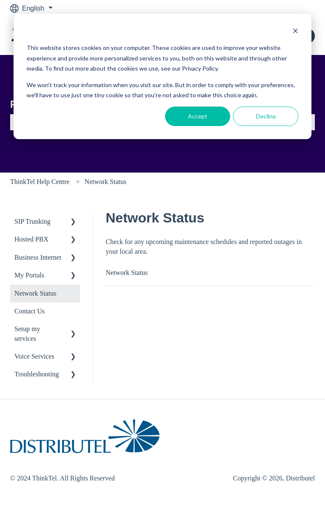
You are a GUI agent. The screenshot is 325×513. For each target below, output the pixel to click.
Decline (266, 116)
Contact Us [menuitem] (29, 311)
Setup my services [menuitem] (27, 333)
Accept (197, 116)
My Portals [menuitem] (29, 275)
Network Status (106, 181)
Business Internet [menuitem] (37, 257)
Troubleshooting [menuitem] (36, 374)
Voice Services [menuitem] (34, 356)
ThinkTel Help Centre (39, 181)
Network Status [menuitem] (35, 293)
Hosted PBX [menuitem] (31, 239)
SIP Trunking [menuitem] (32, 221)
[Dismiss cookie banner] (295, 32)
